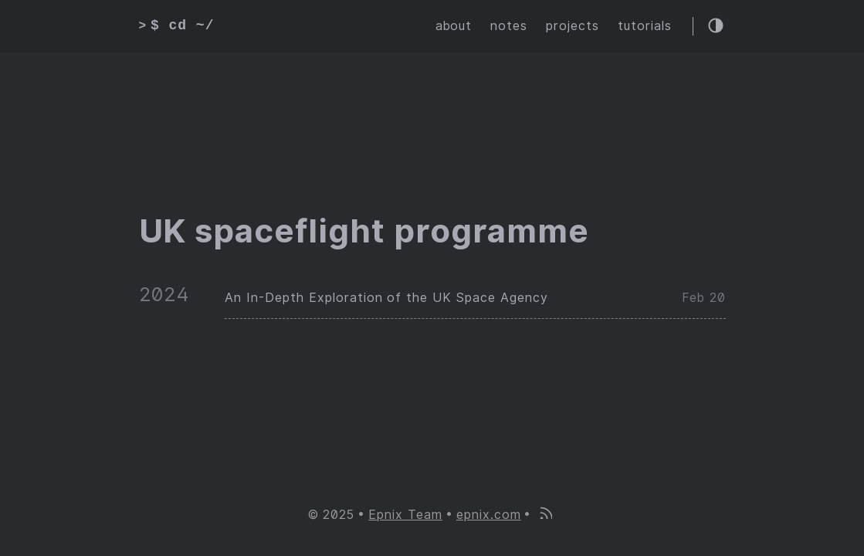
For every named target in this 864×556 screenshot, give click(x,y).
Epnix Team (405, 514)
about (454, 26)
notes (508, 26)
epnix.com (488, 514)
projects (572, 26)
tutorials (645, 26)
